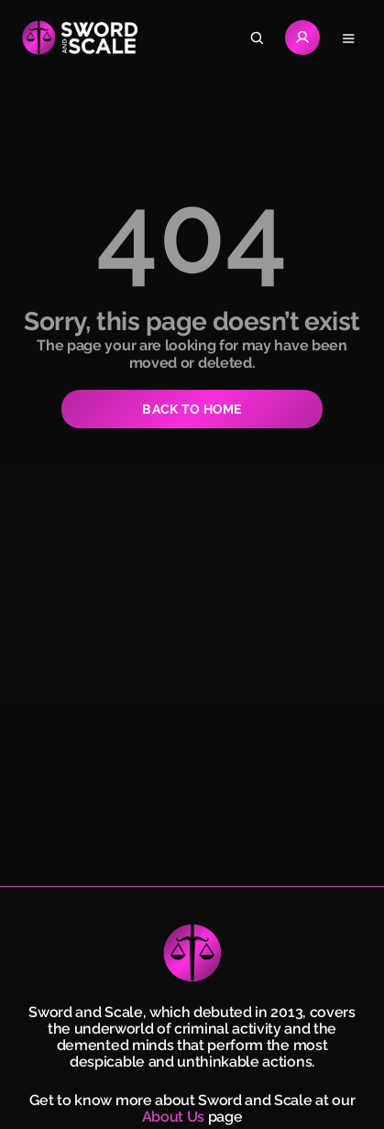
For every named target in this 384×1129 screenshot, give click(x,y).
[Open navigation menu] (348, 37)
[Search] (256, 37)
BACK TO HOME (191, 409)
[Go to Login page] (302, 37)
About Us (173, 1116)
